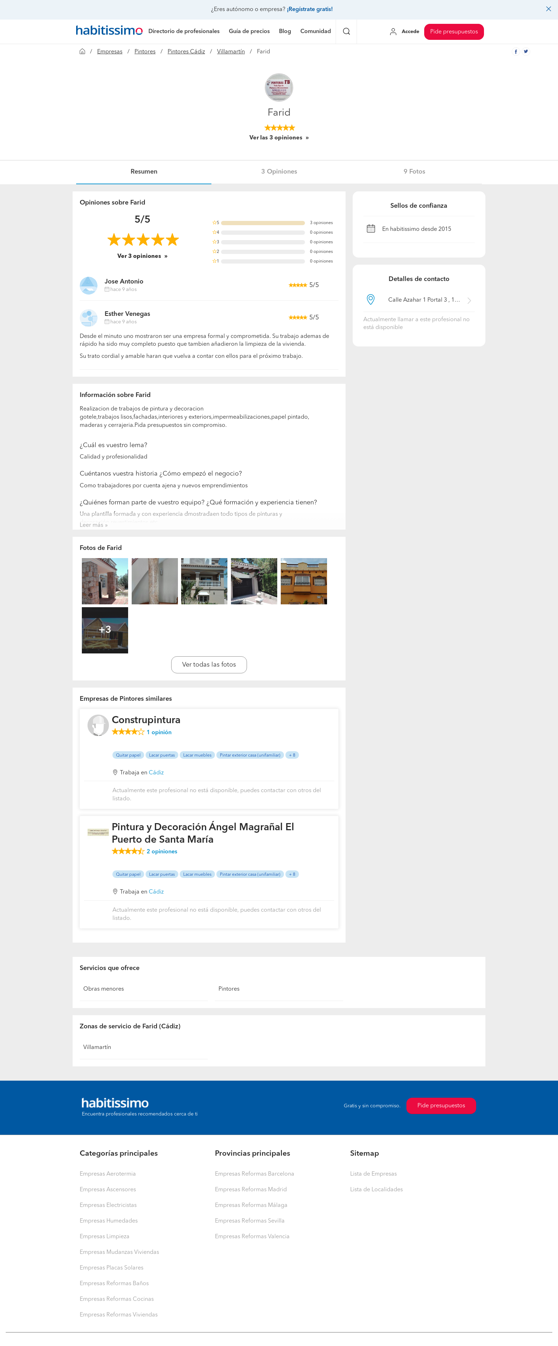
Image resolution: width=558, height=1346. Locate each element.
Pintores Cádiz (186, 52)
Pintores (145, 52)
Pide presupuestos (454, 32)
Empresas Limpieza (105, 1237)
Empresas (109, 52)
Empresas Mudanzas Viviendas (119, 1252)
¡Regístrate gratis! (310, 9)
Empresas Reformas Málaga (251, 1205)
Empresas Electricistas (108, 1205)
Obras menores (103, 989)
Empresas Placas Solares (111, 1268)
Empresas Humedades (109, 1221)
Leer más (91, 525)
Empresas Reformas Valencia (252, 1237)
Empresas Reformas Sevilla (250, 1221)
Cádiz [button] (156, 773)
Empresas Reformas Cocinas (117, 1299)
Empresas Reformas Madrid (251, 1190)
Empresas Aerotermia (108, 1174)
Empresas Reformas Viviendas (119, 1315)
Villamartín (231, 52)
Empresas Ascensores (108, 1190)
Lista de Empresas (373, 1174)
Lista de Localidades (376, 1190)
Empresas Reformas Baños (114, 1284)
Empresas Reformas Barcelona (254, 1174)
